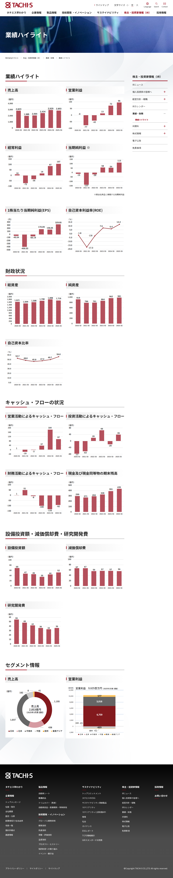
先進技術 (42, 830)
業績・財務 (50, 58)
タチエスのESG (88, 798)
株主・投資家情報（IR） (137, 12)
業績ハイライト (141, 119)
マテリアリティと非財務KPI (94, 812)
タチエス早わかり (16, 12)
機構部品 (42, 798)
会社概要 (9, 811)
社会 (84, 821)
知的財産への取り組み (48, 849)
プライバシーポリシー (14, 868)
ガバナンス (87, 826)
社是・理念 (10, 807)
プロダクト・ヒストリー (49, 844)
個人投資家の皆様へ (142, 91)
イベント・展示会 (46, 853)
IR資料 (135, 126)
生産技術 (42, 839)
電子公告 (136, 140)
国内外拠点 (10, 830)
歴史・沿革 (10, 816)
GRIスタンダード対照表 (92, 840)
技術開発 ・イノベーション (77, 12)
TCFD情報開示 (88, 835)
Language (147, 6)
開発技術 (42, 825)
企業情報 (36, 12)
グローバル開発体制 (47, 821)
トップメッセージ (13, 802)
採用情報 (161, 12)
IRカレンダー (138, 106)
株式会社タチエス (11, 58)
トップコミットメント (91, 793)
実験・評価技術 (45, 835)
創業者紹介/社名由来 (14, 821)
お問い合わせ (161, 795)
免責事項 (136, 147)
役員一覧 (9, 825)
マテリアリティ (88, 807)
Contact (165, 6)
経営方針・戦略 (140, 99)
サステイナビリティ (108, 12)
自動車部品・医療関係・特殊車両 (53, 807)
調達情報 (9, 835)
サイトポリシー (36, 868)
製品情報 (51, 12)
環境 (84, 817)
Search (156, 6)
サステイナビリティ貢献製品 (94, 803)
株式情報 (136, 133)
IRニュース (137, 84)
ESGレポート (87, 831)
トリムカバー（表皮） (48, 803)
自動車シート (44, 793)
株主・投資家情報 (130, 787)
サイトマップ (102, 5)
